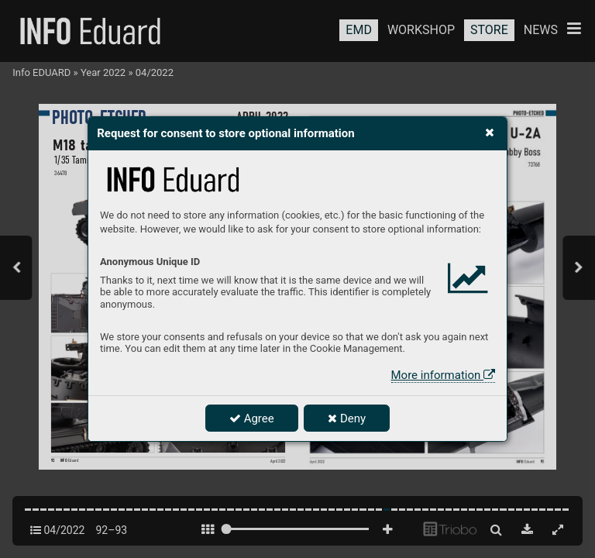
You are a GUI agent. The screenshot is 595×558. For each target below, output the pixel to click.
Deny (347, 418)
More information (443, 375)
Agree (251, 418)
